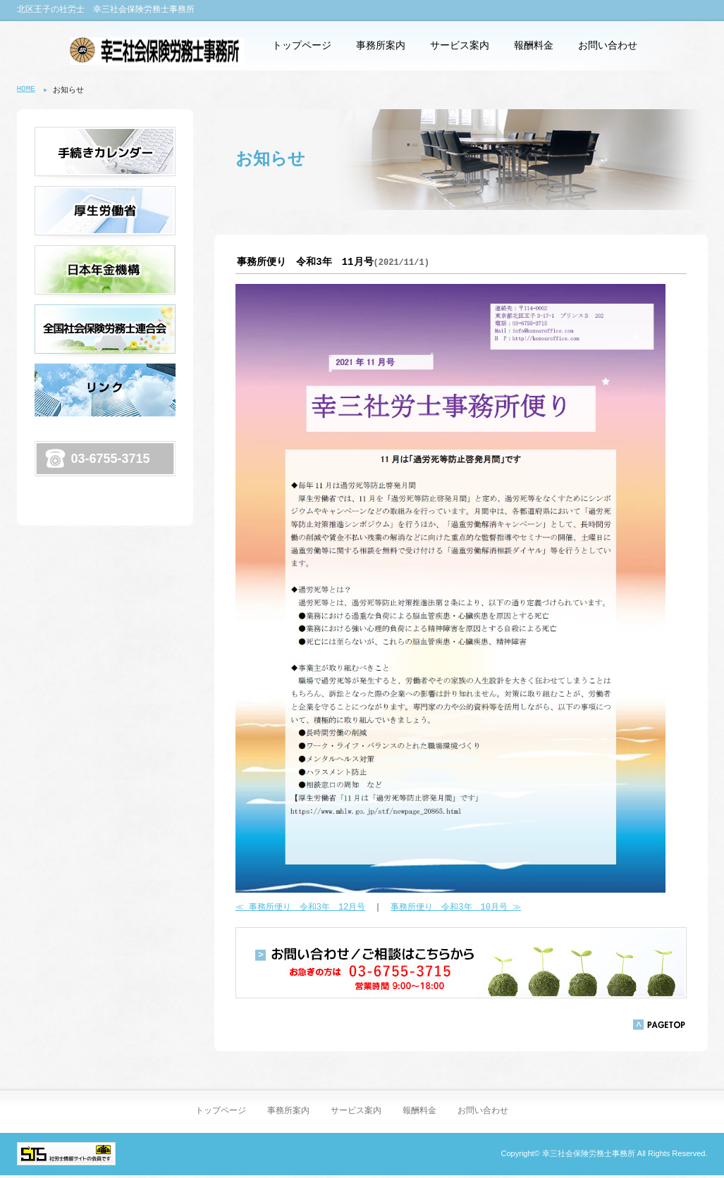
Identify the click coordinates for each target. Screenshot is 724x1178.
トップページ (301, 45)
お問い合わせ (607, 45)
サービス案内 (459, 45)
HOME (26, 90)
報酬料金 (533, 45)
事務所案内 (380, 45)
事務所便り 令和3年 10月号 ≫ (456, 909)
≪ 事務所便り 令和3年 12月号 (300, 909)
